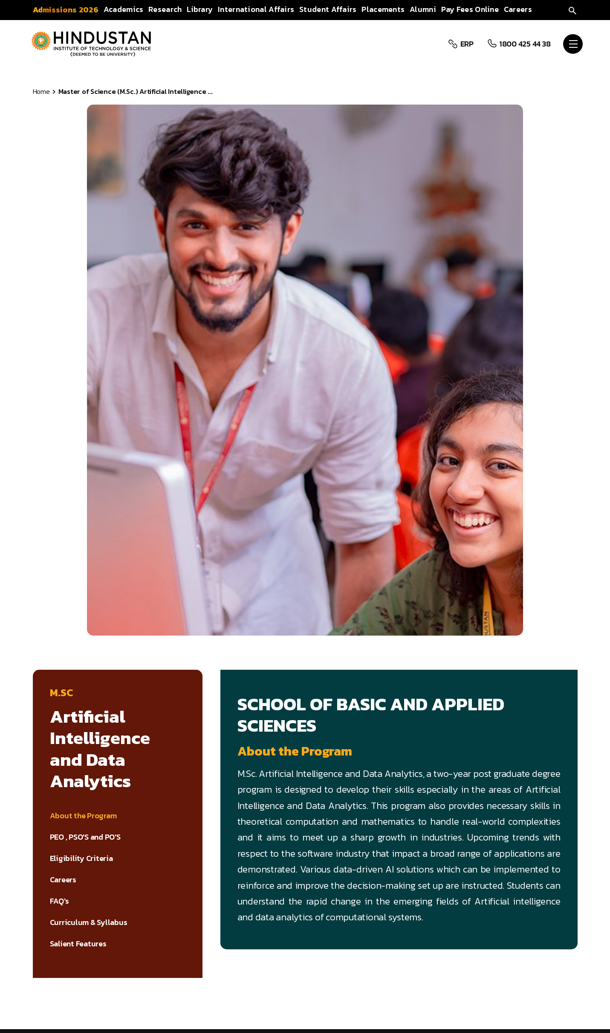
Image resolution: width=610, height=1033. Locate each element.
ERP (465, 44)
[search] (572, 10)
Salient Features (78, 944)
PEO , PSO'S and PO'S (85, 837)
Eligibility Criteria (81, 858)
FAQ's (59, 901)
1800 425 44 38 (523, 44)
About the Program (83, 815)
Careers (63, 879)
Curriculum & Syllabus (88, 922)
